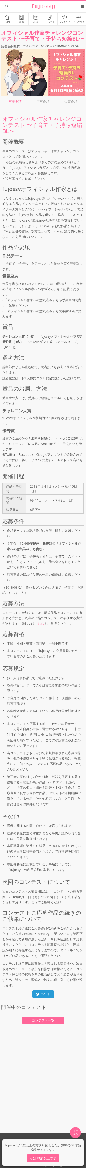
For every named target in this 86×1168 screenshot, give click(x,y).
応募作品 (42, 101)
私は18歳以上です (43, 1158)
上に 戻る (75, 1132)
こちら (39, 623)
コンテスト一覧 (43, 1020)
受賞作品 (70, 101)
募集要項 (15, 101)
